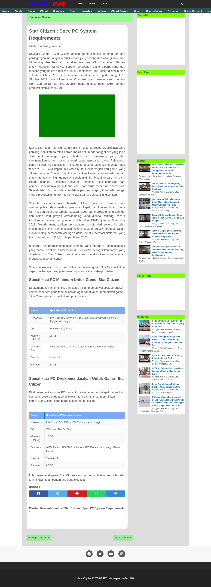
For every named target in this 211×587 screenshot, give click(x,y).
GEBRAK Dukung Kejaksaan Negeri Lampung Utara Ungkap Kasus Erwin (168, 371)
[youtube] (110, 553)
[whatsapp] (96, 493)
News (92, 4)
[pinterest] (77, 493)
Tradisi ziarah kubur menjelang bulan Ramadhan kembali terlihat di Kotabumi (168, 186)
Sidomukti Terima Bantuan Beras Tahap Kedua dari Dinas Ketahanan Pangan (168, 218)
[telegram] (115, 493)
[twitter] (57, 493)
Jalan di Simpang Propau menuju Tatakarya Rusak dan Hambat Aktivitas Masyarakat (167, 234)
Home (81, 4)
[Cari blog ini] (183, 4)
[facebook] (38, 493)
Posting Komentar (52, 46)
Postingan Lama (123, 537)
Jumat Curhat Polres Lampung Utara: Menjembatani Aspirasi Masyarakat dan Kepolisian (166, 202)
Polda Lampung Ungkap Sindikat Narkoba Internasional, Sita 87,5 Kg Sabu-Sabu (168, 324)
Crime (104, 4)
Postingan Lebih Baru (39, 537)
